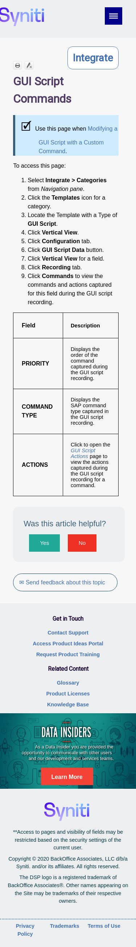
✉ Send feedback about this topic (62, 582)
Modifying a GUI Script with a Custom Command (77, 140)
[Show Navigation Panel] (118, 16)
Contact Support (68, 633)
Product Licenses (68, 694)
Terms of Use (104, 926)
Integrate (93, 58)
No (82, 543)
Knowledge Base (68, 704)
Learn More (66, 777)
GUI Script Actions (83, 453)
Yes (44, 543)
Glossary (68, 683)
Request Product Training (68, 654)
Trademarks (64, 926)
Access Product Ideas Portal (68, 643)
